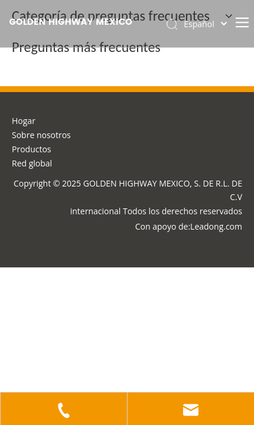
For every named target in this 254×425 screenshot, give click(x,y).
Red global (32, 163)
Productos (31, 149)
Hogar (23, 120)
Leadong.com (216, 226)
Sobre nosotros (41, 134)
